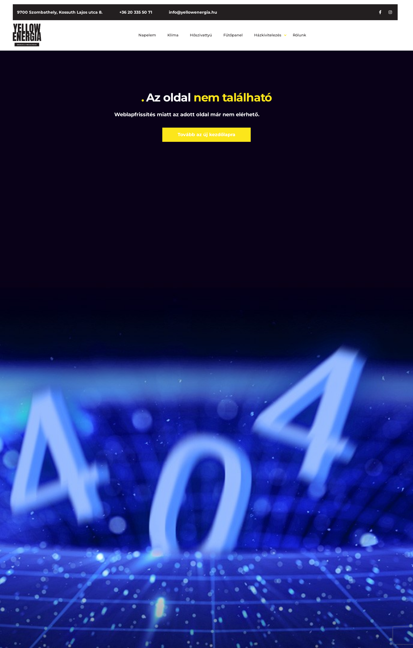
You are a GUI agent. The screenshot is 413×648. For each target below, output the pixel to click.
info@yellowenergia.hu (193, 12)
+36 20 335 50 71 (135, 12)
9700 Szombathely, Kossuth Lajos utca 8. (60, 12)
